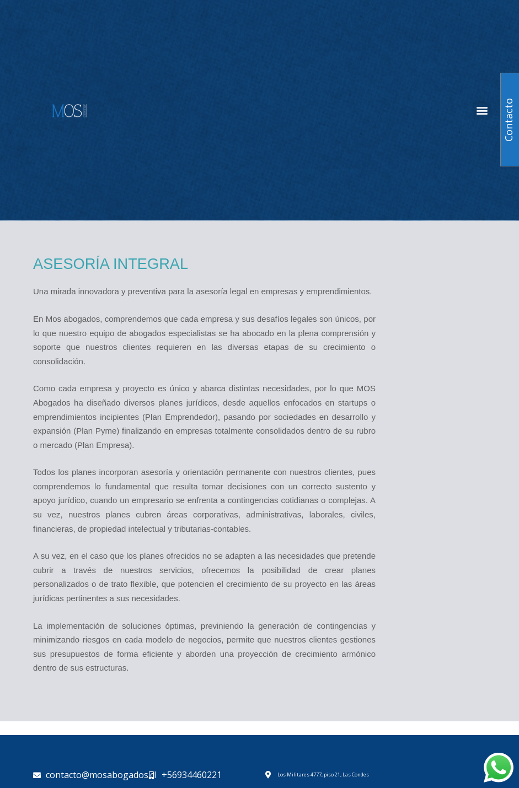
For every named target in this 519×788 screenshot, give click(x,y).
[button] (482, 110)
